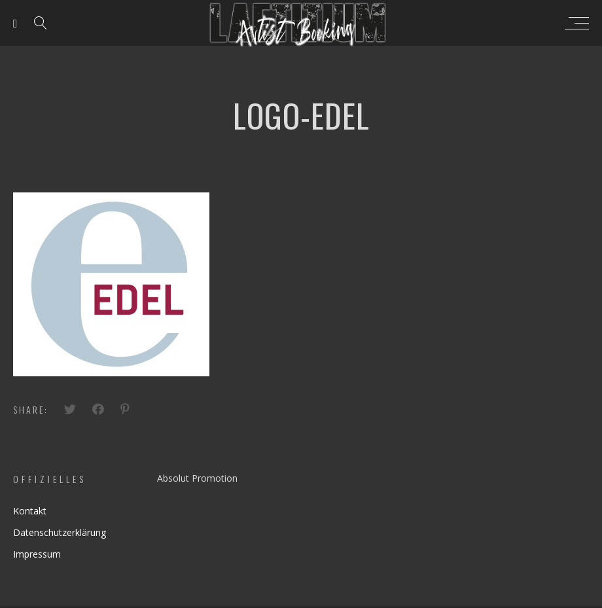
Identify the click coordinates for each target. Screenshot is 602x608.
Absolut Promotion (197, 478)
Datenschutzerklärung (59, 532)
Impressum (37, 554)
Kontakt (29, 511)
